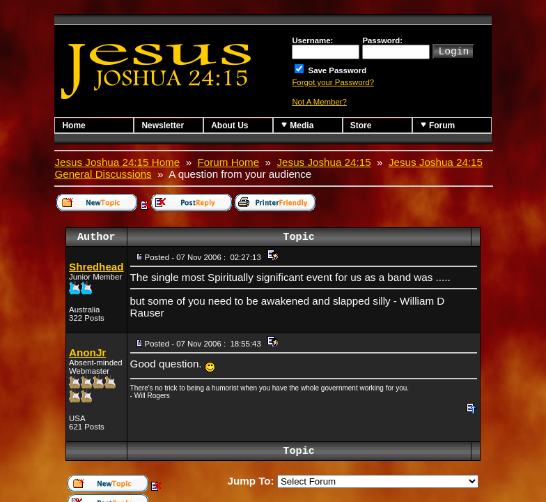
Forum (437, 125)
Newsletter (162, 125)
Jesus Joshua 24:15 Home (117, 162)
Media (297, 125)
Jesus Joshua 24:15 (324, 162)
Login (453, 50)
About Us (229, 125)
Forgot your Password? (333, 82)
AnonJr (87, 352)
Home (73, 125)
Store (361, 125)
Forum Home (229, 162)
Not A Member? (319, 102)
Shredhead (96, 267)
